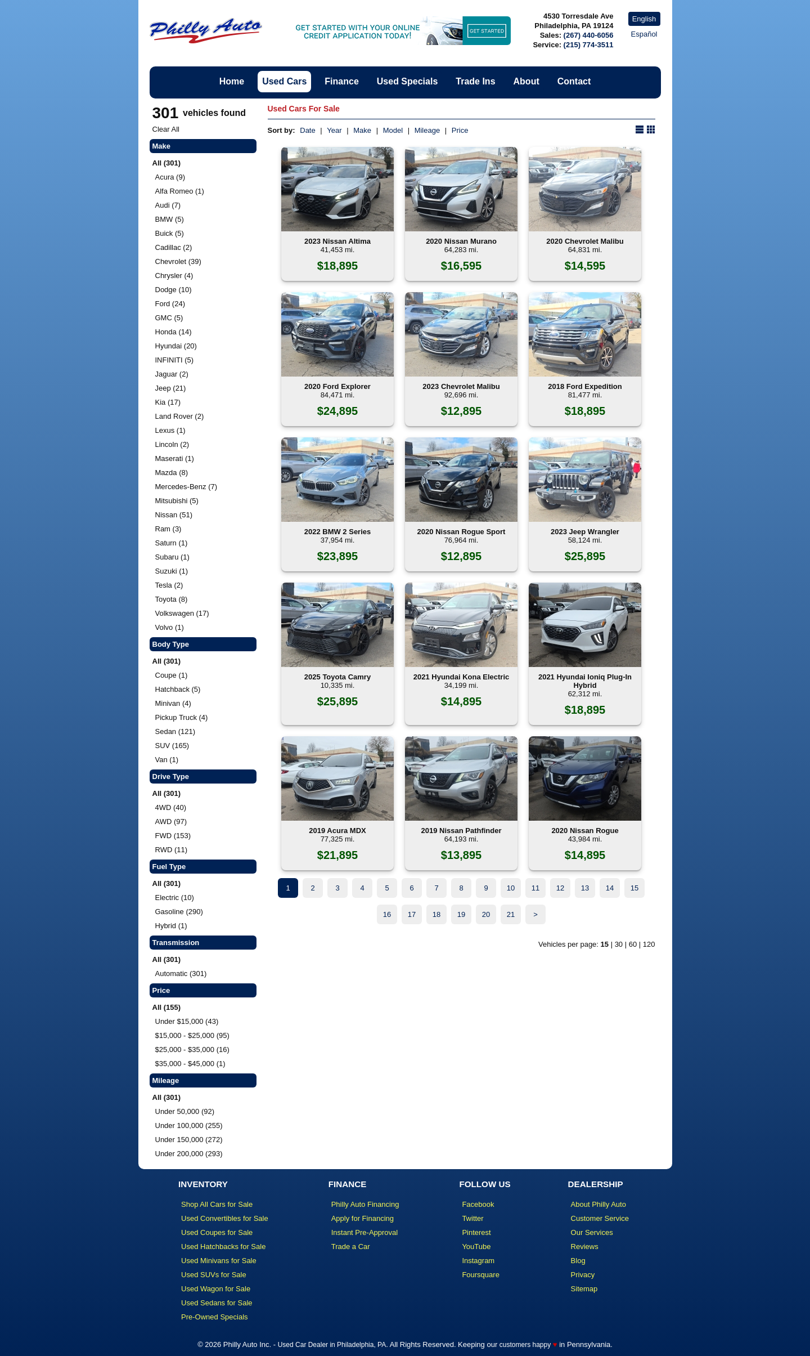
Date (307, 130)
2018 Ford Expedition (585, 386)
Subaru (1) (172, 557)
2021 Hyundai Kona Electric (461, 677)
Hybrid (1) (171, 925)
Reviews (584, 1246)
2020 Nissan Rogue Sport (461, 531)
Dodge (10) (173, 289)
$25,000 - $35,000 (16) (192, 1049)
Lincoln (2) (172, 444)
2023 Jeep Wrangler (585, 531)
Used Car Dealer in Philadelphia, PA (332, 1345)
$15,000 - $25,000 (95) (192, 1035)
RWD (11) (171, 849)
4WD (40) (171, 807)
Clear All (165, 129)
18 (436, 914)
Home (231, 81)
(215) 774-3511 (589, 45)
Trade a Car (350, 1246)
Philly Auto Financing (365, 1204)
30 (619, 944)
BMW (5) (169, 219)
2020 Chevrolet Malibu (584, 241)
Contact (574, 81)
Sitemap (584, 1289)
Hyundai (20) (176, 346)
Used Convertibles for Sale (224, 1218)
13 (585, 888)
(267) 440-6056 (589, 35)
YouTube (476, 1246)
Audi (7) (168, 205)
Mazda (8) (171, 472)
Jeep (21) (170, 388)
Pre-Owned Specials (214, 1317)
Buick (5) (169, 233)
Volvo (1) (169, 627)
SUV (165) (172, 745)
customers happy (525, 1345)
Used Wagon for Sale (215, 1289)
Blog (578, 1260)
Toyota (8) (171, 599)
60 (633, 944)
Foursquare (480, 1274)
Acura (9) (170, 177)
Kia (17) (168, 402)
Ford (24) (170, 303)
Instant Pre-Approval (364, 1232)
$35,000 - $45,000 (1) (190, 1063)
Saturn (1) (171, 543)
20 (486, 914)
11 (535, 888)
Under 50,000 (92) (185, 1111)
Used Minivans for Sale (218, 1260)
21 (511, 914)
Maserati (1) (174, 458)
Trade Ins (475, 81)
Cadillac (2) (173, 247)
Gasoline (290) (179, 911)
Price (460, 130)
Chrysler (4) (174, 275)
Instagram (478, 1260)
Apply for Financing (362, 1218)
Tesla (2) (169, 585)
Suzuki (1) (171, 571)
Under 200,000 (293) (189, 1153)
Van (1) (167, 759)
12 (560, 888)
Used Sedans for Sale (216, 1303)
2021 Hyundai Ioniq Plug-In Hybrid (585, 681)
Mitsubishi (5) (177, 500)
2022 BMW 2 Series (337, 531)
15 (634, 888)
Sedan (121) (175, 731)
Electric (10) (174, 897)
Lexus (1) (170, 430)
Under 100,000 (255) (189, 1125)
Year (334, 130)
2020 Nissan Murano (461, 241)
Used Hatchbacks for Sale (223, 1246)
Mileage (427, 130)
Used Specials (407, 81)
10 (511, 888)
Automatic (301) (181, 973)
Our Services (592, 1232)
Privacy (583, 1274)
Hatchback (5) (178, 689)
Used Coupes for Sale (217, 1232)
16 (387, 914)
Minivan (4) (173, 703)
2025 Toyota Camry (337, 677)
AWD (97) (171, 821)
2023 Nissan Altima (337, 241)
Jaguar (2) (171, 374)
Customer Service (600, 1218)
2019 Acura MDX (337, 830)
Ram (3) (168, 529)
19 (461, 914)
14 (610, 888)
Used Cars (284, 81)
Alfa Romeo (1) (179, 191)
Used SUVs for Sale (213, 1274)
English (644, 19)
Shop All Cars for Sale (217, 1204)
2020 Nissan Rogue (584, 830)
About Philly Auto (598, 1204)
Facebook (478, 1204)
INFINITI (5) (174, 360)
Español (644, 34)
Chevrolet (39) (178, 261)
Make (362, 130)
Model (393, 130)
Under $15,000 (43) (187, 1021)
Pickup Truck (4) (181, 717)
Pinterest (476, 1232)
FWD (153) (173, 835)
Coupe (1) (171, 675)
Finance (341, 81)
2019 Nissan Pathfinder (461, 830)
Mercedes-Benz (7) (186, 486)
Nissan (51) (173, 515)
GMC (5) (169, 318)
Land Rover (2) (179, 416)
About (526, 81)
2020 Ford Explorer (337, 386)
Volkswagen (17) (182, 613)
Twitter (472, 1218)
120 (649, 944)
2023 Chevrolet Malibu (461, 386)
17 (412, 914)
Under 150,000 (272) (189, 1139)
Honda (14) (173, 332)
